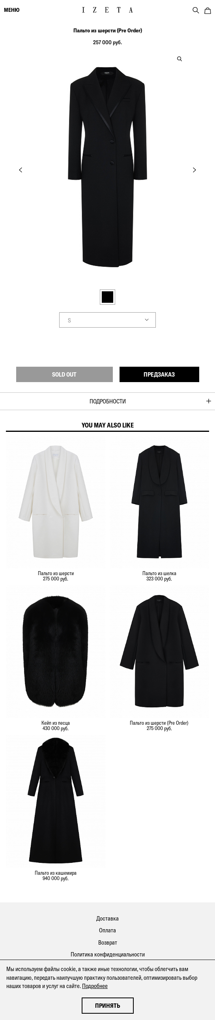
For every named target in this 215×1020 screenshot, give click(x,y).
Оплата (107, 930)
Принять (107, 1005)
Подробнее (95, 986)
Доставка (107, 918)
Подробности (108, 401)
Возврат (107, 942)
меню (11, 9)
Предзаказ (159, 374)
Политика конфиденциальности (108, 954)
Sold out (64, 374)
